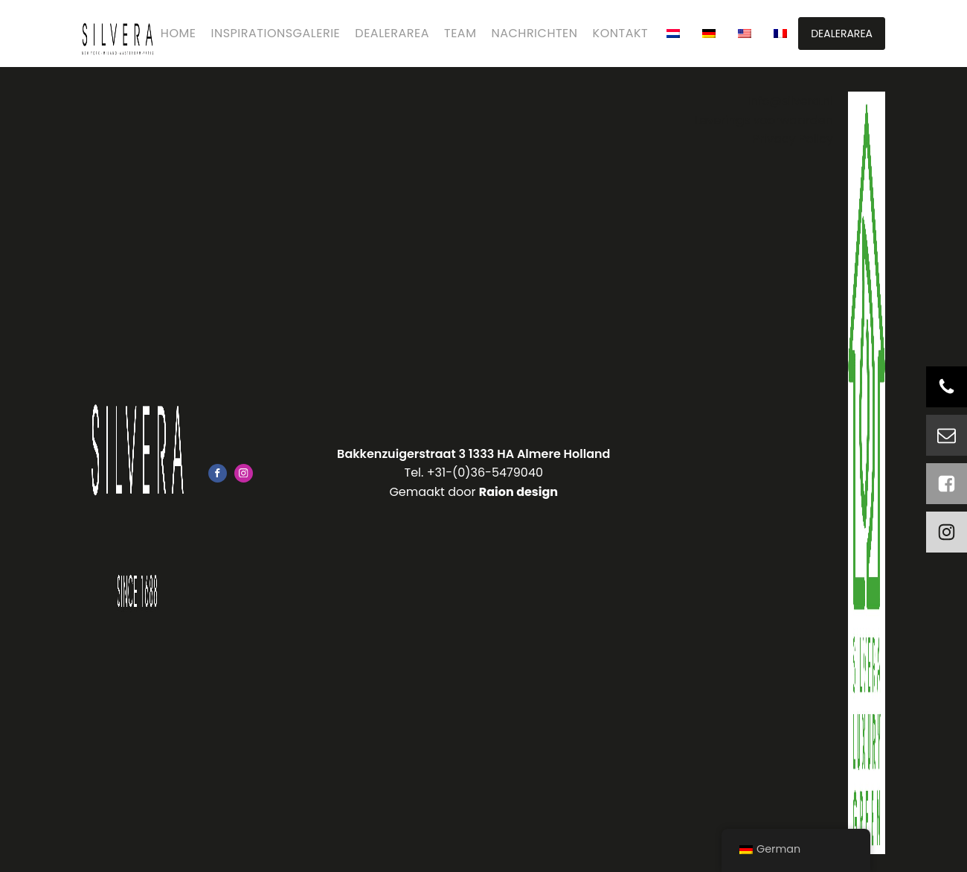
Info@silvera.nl (790, 100)
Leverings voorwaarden (764, 120)
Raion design (518, 491)
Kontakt (621, 33)
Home (178, 33)
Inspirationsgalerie (276, 33)
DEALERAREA (842, 33)
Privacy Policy (793, 138)
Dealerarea (392, 33)
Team (460, 33)
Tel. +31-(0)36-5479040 (474, 472)
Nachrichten (534, 33)
